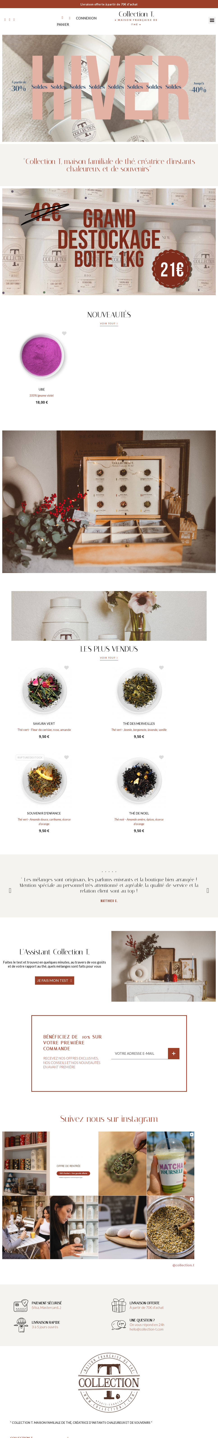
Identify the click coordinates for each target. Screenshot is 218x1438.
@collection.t (183, 1265)
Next (208, 890)
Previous (10, 890)
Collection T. (136, 14)
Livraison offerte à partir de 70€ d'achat (109, 4)
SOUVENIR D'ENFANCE (44, 813)
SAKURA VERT (44, 723)
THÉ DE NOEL (139, 813)
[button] (109, 324)
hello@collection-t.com (146, 1329)
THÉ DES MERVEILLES (139, 723)
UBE (42, 389)
